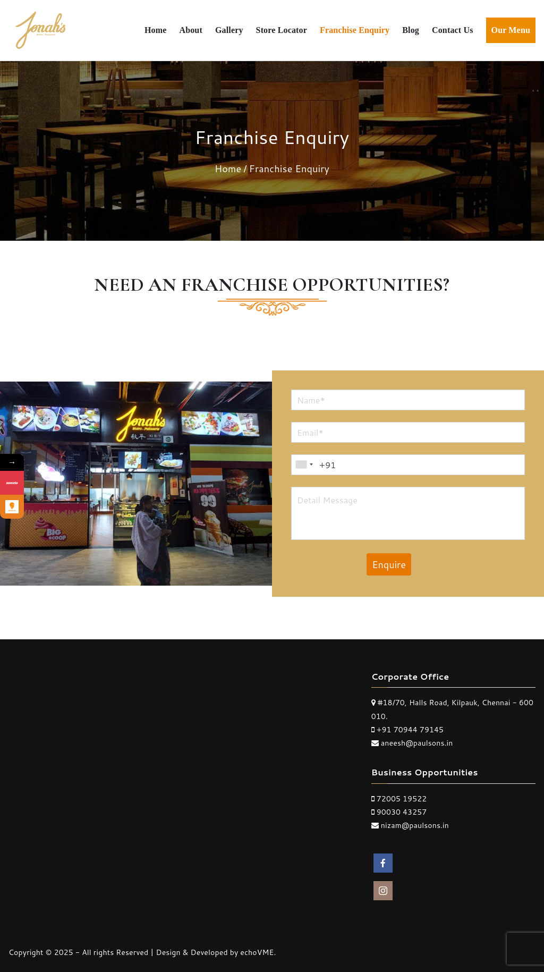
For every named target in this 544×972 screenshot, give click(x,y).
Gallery (229, 30)
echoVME (257, 952)
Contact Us (452, 30)
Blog (410, 30)
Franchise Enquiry (354, 30)
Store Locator (281, 30)
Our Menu (510, 30)
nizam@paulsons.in (415, 825)
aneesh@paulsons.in (417, 743)
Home (155, 30)
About (190, 30)
